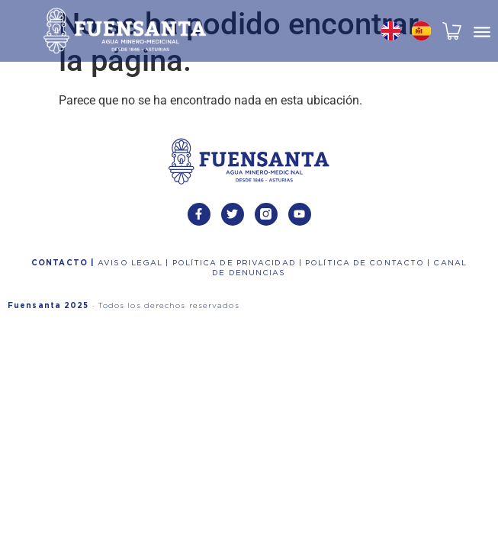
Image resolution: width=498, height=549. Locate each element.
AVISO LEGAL (131, 263)
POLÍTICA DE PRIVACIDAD (235, 263)
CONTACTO (61, 263)
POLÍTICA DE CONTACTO (366, 263)
